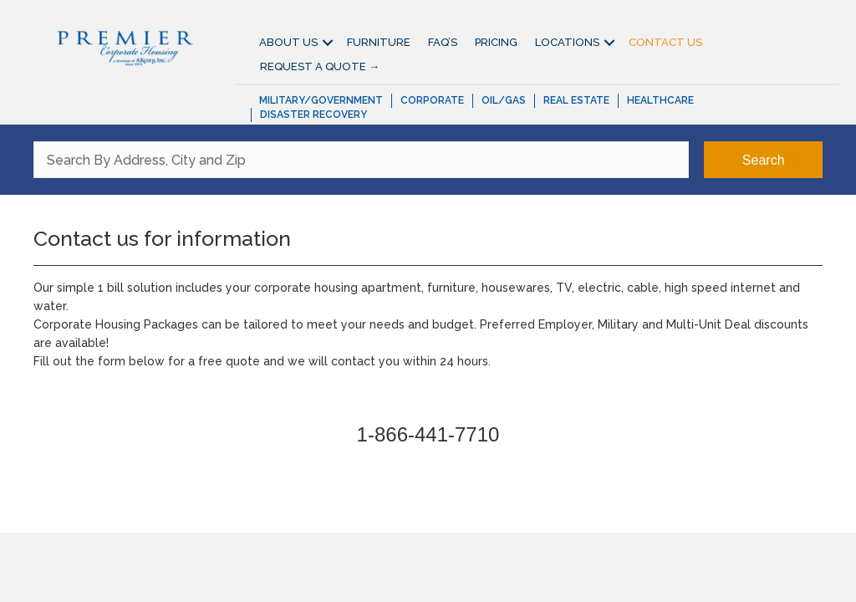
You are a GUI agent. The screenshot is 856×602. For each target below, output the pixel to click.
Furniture (378, 42)
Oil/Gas (504, 100)
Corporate (432, 100)
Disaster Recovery (313, 114)
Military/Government (321, 100)
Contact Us (665, 42)
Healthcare (660, 100)
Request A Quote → (320, 66)
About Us (288, 42)
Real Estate (576, 100)
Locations (567, 42)
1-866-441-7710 (428, 434)
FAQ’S (442, 42)
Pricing (496, 42)
